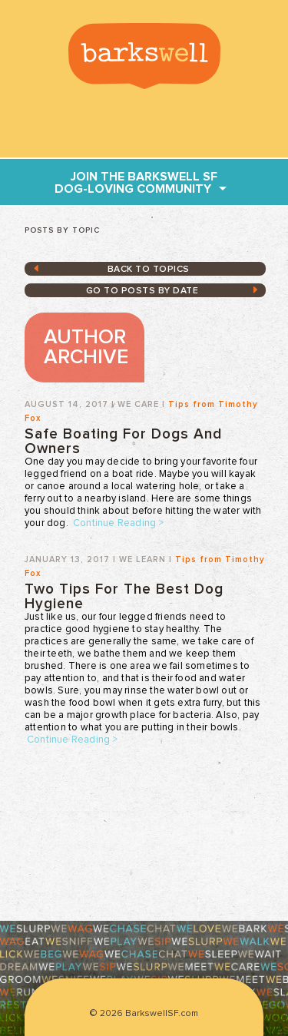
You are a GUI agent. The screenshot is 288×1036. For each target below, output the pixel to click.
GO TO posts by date (142, 291)
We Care (138, 404)
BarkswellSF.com (144, 56)
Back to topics (149, 269)
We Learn (142, 559)
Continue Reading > (118, 523)
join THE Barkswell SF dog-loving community (136, 182)
